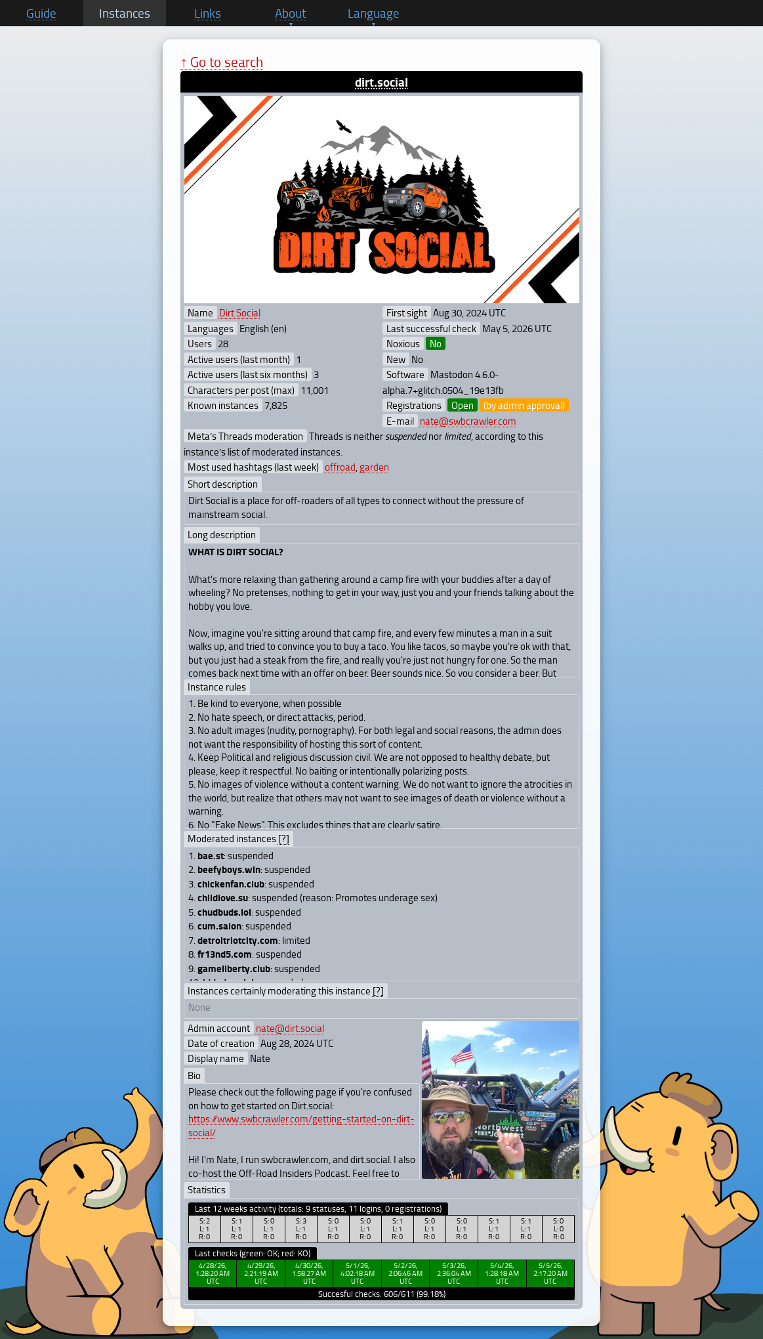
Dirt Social (239, 312)
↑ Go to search (222, 61)
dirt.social (381, 82)
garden (374, 466)
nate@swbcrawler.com (468, 420)
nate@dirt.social (290, 1027)
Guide (41, 13)
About (290, 13)
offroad (340, 466)
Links (207, 13)
